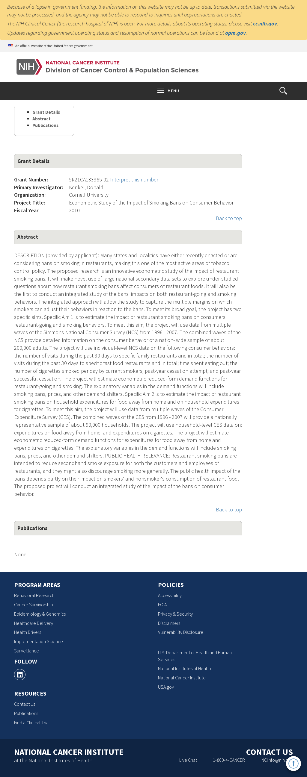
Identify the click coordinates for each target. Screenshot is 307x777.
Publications (45, 125)
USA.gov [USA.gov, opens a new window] (166, 687)
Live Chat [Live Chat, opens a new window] (188, 760)
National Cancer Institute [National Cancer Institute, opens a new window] (182, 678)
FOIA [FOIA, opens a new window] (162, 605)
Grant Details (46, 112)
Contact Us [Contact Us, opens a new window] (24, 704)
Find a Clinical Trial (32, 722)
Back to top (229, 218)
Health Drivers (27, 632)
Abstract (41, 119)
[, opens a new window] (19, 674)
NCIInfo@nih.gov (277, 760)
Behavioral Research (34, 595)
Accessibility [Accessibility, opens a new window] (170, 595)
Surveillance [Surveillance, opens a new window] (26, 651)
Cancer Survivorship (33, 605)
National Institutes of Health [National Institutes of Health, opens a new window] (184, 668)
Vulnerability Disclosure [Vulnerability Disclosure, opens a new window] (180, 632)
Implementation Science (38, 641)
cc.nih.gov (265, 23)
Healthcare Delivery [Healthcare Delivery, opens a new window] (33, 623)
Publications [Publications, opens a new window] (26, 713)
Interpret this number (134, 179)
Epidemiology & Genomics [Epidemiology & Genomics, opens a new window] (40, 614)
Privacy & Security (175, 614)
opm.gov (235, 32)
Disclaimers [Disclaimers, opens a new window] (169, 623)
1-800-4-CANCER (229, 760)
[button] (283, 91)
